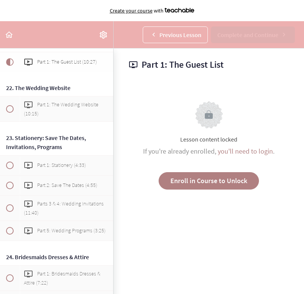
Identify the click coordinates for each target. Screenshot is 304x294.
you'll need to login (245, 151)
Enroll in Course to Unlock (208, 180)
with (152, 10)
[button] (9, 34)
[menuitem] (103, 34)
